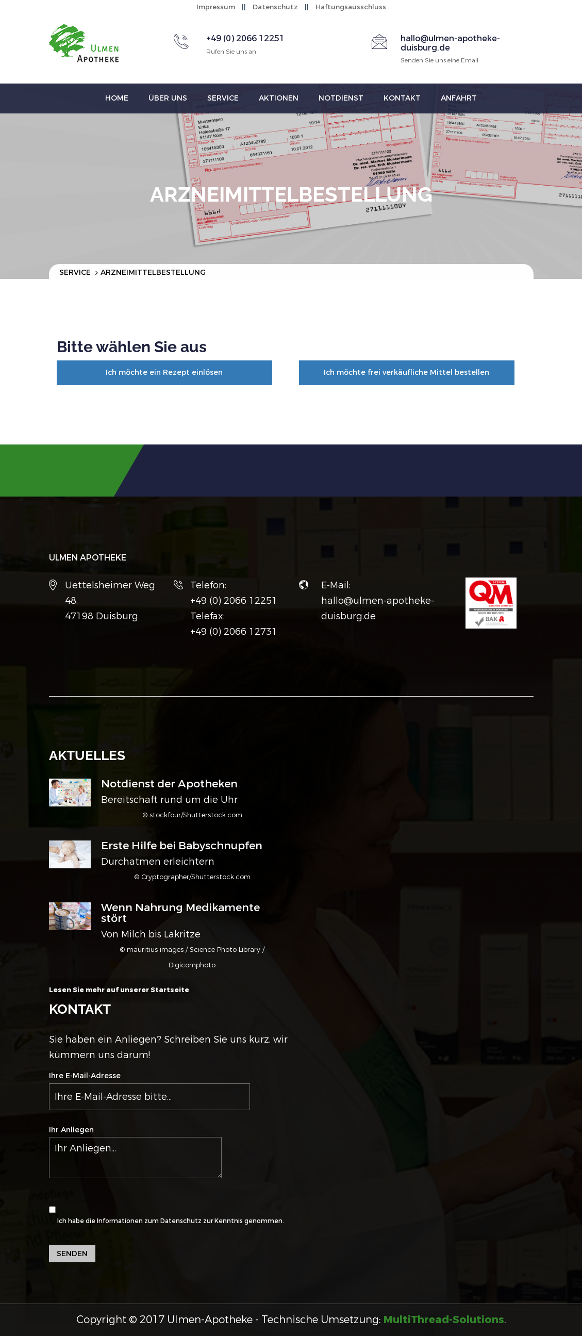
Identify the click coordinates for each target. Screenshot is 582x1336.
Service (75, 272)
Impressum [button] (215, 7)
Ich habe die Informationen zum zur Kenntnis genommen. (166, 1210)
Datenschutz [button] (275, 7)
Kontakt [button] (402, 98)
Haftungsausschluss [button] (350, 7)
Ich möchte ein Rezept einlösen (164, 372)
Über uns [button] (167, 98)
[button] (444, 1320)
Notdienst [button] (341, 98)
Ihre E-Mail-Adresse (149, 1090)
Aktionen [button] (278, 98)
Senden (72, 1254)
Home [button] (116, 98)
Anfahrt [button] (459, 98)
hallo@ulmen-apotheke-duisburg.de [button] (450, 43)
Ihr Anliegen (135, 1151)
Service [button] (223, 98)
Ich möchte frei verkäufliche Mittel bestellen (406, 372)
